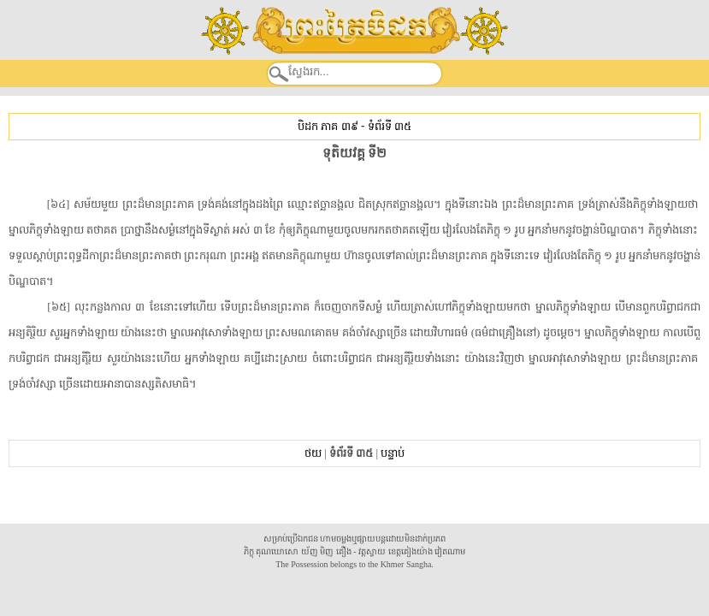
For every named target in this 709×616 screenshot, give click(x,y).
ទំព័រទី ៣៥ (389, 126)
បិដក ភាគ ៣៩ (327, 126)
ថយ (313, 453)
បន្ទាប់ (393, 453)
